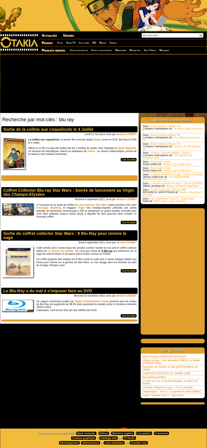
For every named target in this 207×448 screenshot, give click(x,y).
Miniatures (120, 50)
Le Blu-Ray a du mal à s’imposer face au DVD (47, 291)
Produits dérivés (53, 50)
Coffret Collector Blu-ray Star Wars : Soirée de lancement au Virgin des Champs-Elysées (68, 192)
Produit (47, 43)
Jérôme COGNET (127, 134)
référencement (90, 442)
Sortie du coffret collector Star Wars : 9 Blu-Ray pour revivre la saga (64, 235)
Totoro (91, 151)
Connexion (161, 433)
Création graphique (83, 438)
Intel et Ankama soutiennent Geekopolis (164, 356)
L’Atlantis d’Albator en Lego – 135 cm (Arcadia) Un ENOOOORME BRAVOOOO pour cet (172, 177)
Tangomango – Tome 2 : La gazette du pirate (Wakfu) (171, 391)
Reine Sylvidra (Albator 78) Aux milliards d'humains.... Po (172, 137)
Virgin (81, 207)
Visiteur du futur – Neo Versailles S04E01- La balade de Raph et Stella (171, 361)
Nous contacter (86, 433)
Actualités (49, 35)
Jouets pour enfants (101, 50)
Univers (68, 35)
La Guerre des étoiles (61, 251)
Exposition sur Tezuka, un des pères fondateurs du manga (170, 368)
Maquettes (135, 50)
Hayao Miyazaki (127, 148)
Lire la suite (129, 159)
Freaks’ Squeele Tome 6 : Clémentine (162, 395)
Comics (113, 42)
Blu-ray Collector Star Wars (91, 204)
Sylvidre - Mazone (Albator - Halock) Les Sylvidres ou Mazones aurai (167, 155)
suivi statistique (114, 442)
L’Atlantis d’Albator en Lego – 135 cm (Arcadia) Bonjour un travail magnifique (172, 184)
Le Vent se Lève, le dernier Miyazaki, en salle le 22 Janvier (170, 382)
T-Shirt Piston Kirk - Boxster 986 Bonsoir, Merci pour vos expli (172, 192)
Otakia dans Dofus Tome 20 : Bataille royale (166, 373)
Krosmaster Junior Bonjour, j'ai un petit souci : (168, 163)
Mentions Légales (122, 433)
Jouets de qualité (79, 50)
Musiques (164, 50)
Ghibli (97, 139)
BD (94, 42)
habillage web (108, 438)
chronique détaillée (48, 207)
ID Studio (129, 438)
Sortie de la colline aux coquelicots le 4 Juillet (48, 129)
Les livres (84, 42)
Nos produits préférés (154, 377)
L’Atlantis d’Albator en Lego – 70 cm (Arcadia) (167, 387)
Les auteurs (144, 433)
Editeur (104, 433)
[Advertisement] (102, 84)
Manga (102, 42)
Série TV (70, 42)
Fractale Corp (139, 442)
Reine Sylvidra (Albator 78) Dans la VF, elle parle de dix (172, 146)
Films (60, 42)
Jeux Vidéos (150, 50)
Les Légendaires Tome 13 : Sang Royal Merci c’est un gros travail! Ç (168, 200)
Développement (69, 442)
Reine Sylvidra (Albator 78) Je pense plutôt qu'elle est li (172, 129)
